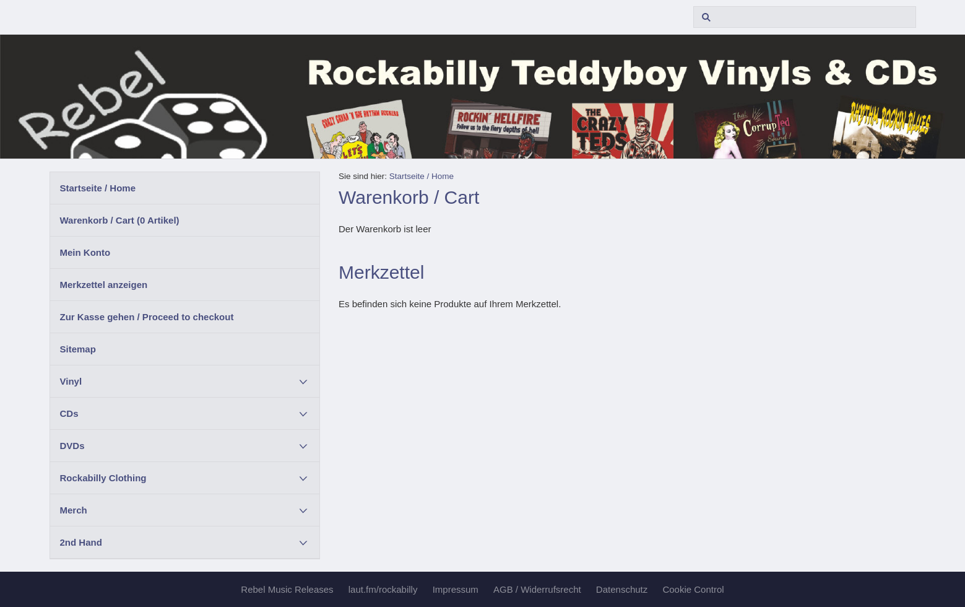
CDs (69, 413)
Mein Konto (85, 252)
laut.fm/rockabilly (383, 589)
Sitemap (78, 349)
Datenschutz (621, 589)
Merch (73, 510)
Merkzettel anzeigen (104, 284)
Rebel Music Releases (287, 589)
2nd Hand (81, 542)
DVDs (72, 445)
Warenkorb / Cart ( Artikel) (120, 220)
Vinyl (71, 381)
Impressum (455, 589)
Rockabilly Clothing (103, 478)
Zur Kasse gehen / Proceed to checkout (147, 317)
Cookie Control (693, 589)
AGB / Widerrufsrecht (537, 589)
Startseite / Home (98, 188)
